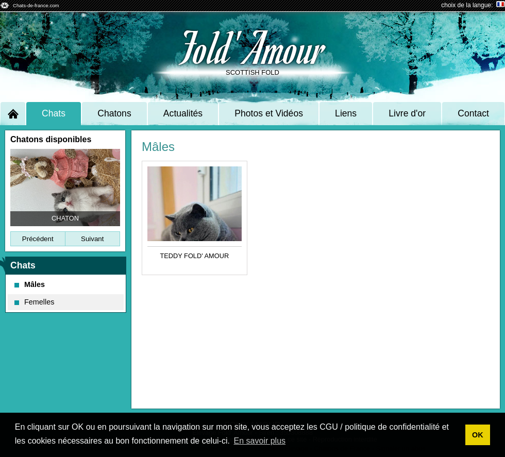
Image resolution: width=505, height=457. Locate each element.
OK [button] (477, 435)
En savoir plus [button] (260, 440)
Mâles (29, 284)
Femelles (34, 302)
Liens (346, 113)
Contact (473, 113)
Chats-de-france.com (36, 5)
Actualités (183, 113)
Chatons (114, 113)
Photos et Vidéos (268, 113)
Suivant (92, 239)
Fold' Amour (252, 46)
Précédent (38, 239)
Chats (53, 113)
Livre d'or (407, 113)
